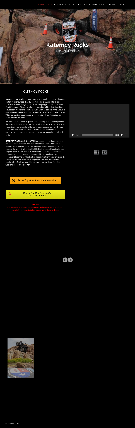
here (29, 165)
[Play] (73, 135)
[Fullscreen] (126, 135)
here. (8, 135)
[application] (99, 121)
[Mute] (121, 135)
